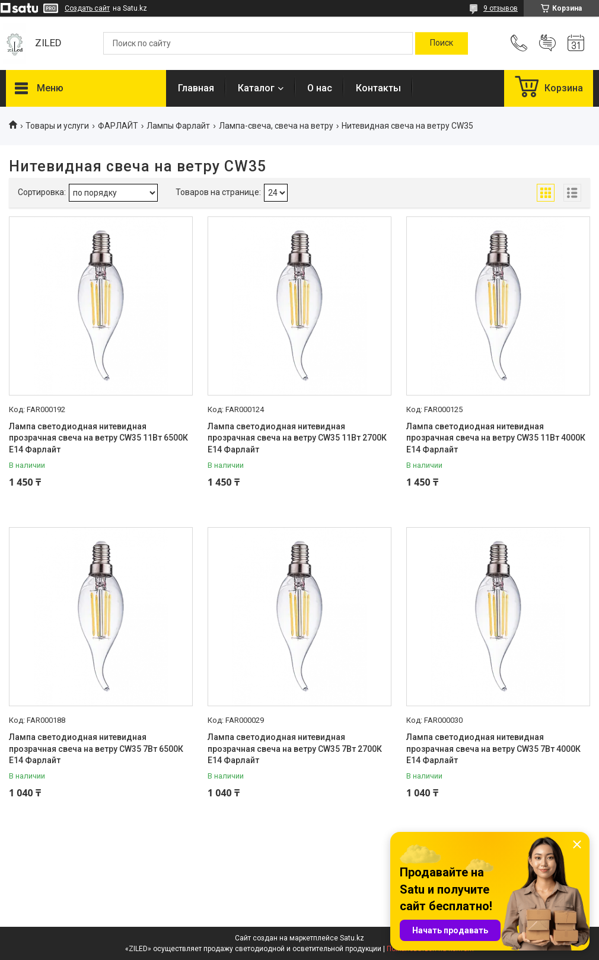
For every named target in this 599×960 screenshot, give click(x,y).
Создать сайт (87, 8)
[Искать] (441, 43)
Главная (196, 88)
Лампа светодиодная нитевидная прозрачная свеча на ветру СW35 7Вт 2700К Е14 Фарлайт (295, 748)
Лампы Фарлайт (178, 125)
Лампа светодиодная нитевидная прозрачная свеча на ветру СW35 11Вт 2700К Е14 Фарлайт (297, 438)
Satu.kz (352, 938)
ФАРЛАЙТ (118, 125)
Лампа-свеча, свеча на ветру (276, 125)
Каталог (256, 88)
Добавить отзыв (547, 43)
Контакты (378, 88)
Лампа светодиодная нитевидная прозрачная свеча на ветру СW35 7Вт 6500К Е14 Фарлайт (96, 748)
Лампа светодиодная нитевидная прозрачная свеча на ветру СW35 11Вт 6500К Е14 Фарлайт (98, 438)
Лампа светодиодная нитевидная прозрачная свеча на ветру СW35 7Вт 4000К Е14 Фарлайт (493, 748)
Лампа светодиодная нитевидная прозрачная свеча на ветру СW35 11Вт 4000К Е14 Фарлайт (495, 438)
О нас (319, 88)
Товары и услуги (57, 125)
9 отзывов (500, 8)
